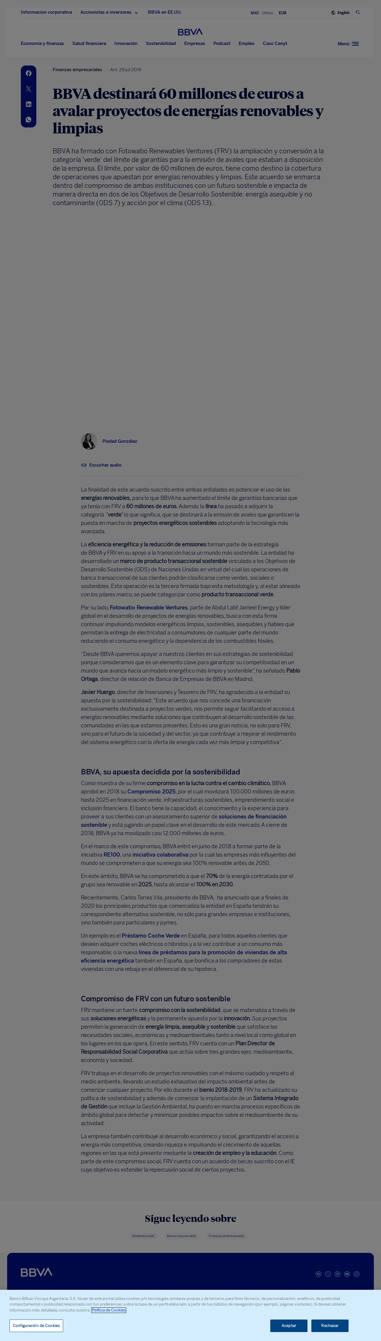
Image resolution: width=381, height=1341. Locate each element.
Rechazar (329, 1325)
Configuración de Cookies (36, 1325)
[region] (190, 1315)
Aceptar (289, 1325)
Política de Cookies (109, 1310)
